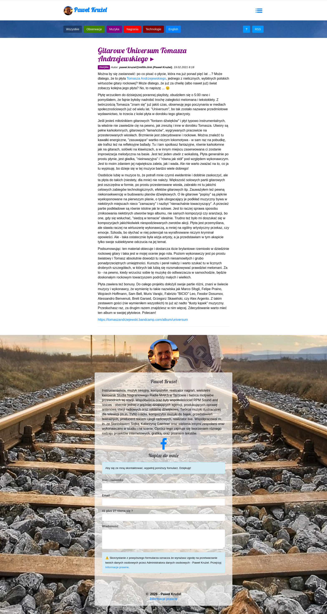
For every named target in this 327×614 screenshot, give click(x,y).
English (173, 29)
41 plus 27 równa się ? (117, 511)
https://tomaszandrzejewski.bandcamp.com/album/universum (143, 319)
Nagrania (132, 29)
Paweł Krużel (85, 10)
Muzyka (114, 29)
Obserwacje (94, 29)
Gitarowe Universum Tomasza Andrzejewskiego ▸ (142, 54)
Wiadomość (110, 526)
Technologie (153, 29)
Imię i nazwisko (112, 480)
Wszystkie (72, 29)
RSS (258, 29)
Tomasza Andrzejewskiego (146, 78)
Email (106, 495)
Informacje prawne (117, 567)
